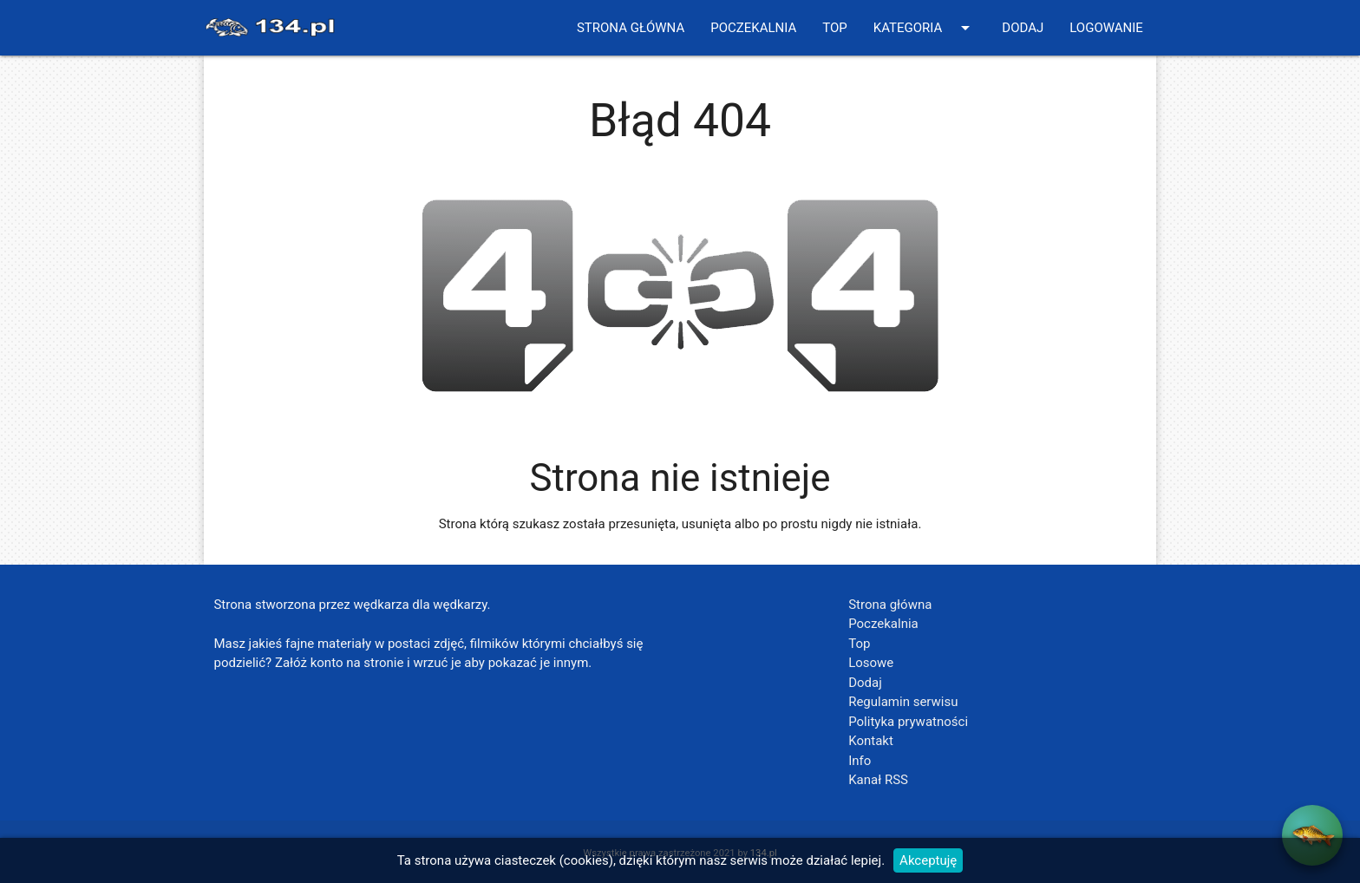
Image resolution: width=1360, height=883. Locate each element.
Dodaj (1022, 28)
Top (834, 28)
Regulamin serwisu (903, 702)
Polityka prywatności (908, 721)
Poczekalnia (753, 28)
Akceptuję (928, 860)
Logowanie (1106, 28)
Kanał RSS (878, 780)
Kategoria (925, 28)
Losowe (870, 662)
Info (859, 761)
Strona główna (630, 28)
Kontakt (870, 741)
